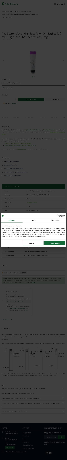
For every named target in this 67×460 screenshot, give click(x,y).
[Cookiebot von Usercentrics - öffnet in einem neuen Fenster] (58, 216)
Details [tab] (33, 220)
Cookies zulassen (55, 243)
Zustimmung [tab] (11, 220)
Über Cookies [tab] (55, 220)
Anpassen (33, 243)
